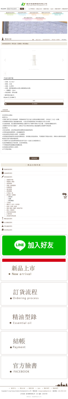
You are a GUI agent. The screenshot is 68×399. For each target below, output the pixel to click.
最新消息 (46, 9)
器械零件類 (10, 179)
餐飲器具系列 (46, 14)
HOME (34, 4)
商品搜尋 (3, 8)
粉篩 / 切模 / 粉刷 (12, 206)
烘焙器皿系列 (34, 14)
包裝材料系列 (22, 14)
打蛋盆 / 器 (10, 193)
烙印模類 (9, 189)
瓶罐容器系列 (10, 14)
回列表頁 (34, 158)
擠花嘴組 (11, 200)
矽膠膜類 (9, 187)
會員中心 (13, 388)
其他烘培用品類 (11, 216)
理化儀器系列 (28, 19)
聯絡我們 (65, 9)
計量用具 (9, 214)
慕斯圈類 (9, 191)
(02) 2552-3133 (62, 391)
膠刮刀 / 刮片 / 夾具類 (13, 204)
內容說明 (5, 110)
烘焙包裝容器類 (11, 212)
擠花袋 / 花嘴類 (56, 39)
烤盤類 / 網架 (10, 181)
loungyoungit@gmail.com (44, 391)
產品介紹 (39, 9)
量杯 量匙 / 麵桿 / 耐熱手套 (14, 208)
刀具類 (9, 202)
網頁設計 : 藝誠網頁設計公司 (34, 396)
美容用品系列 (40, 19)
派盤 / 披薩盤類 (11, 185)
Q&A (52, 9)
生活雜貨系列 (57, 14)
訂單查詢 (32, 9)
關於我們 (58, 9)
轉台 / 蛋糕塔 (10, 210)
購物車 (65, 195)
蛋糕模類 (9, 183)
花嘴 (9, 198)
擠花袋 (10, 197)
